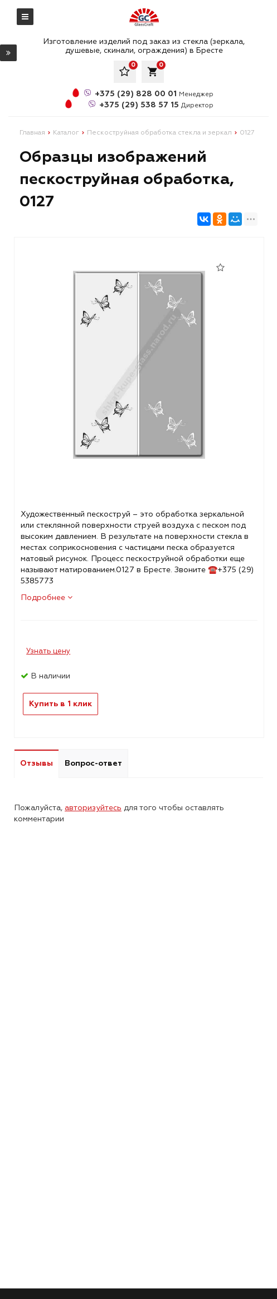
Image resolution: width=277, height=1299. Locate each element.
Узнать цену (48, 651)
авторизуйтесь (93, 807)
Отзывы (36, 763)
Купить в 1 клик (60, 703)
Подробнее (46, 597)
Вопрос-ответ (93, 763)
